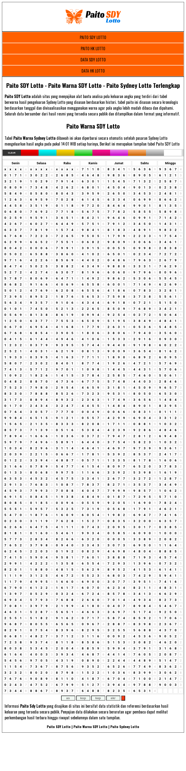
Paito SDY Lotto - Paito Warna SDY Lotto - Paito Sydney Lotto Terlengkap (93, 85)
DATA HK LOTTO (93, 71)
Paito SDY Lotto (59, 726)
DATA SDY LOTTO (93, 60)
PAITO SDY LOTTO (93, 37)
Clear (12, 153)
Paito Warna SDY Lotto (93, 126)
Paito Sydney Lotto (124, 726)
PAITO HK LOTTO (93, 48)
